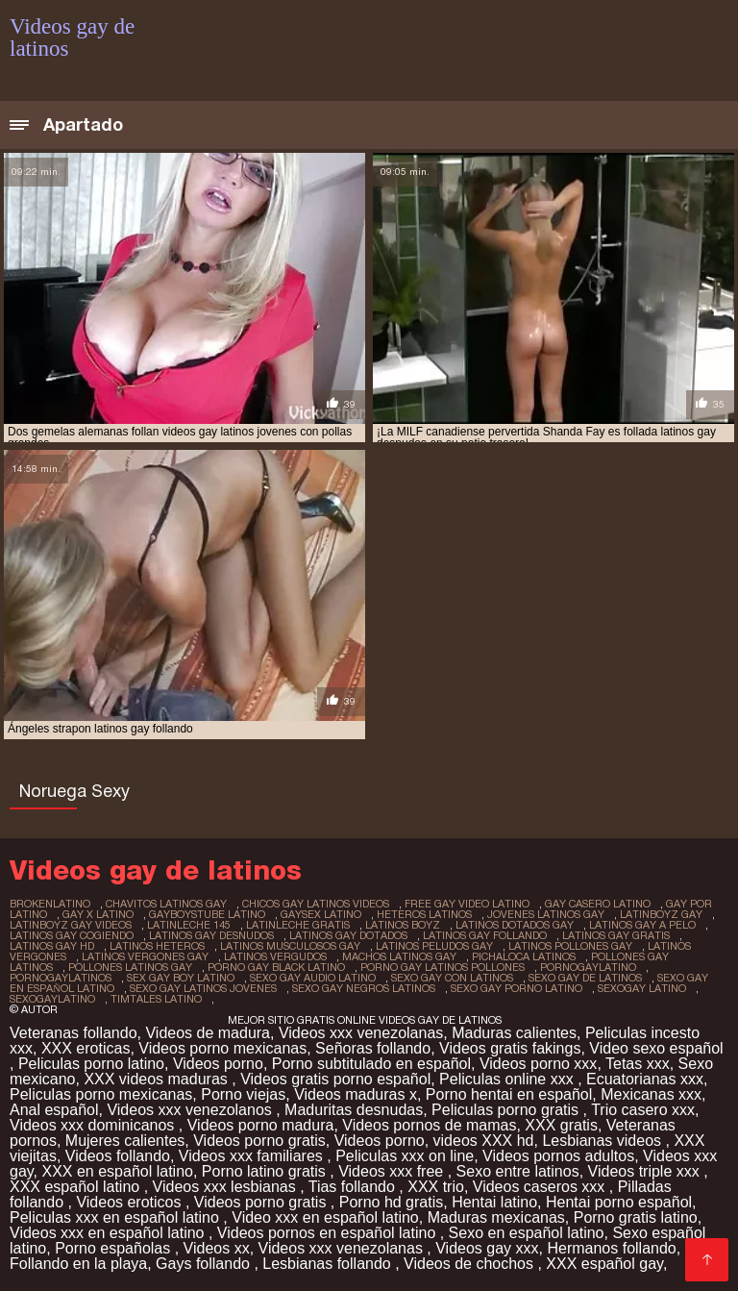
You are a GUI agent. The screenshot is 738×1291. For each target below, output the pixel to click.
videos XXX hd (483, 1140)
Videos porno (218, 1063)
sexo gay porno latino (516, 988)
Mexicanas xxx (651, 1094)
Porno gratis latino (636, 1217)
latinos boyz (402, 925)
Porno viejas (243, 1094)
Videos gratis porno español (335, 1079)
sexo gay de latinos (585, 977)
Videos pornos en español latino (328, 1233)
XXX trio (435, 1187)
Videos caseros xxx (541, 1187)
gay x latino (98, 914)
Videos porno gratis (259, 1140)
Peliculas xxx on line (404, 1156)
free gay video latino (467, 903)
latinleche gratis (298, 925)
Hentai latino (494, 1202)
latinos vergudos (275, 956)
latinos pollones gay (570, 946)
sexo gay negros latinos (363, 988)
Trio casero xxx (643, 1110)
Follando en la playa (78, 1263)
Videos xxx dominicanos (94, 1125)
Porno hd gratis (391, 1202)
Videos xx (217, 1248)
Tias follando (354, 1187)
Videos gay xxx (486, 1248)
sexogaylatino (52, 999)
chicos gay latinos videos (315, 903)
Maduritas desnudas (353, 1110)
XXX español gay (604, 1263)
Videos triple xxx (646, 1171)
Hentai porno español (619, 1202)
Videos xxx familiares (253, 1156)
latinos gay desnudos (211, 935)
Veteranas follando (73, 1033)
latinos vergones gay (145, 956)
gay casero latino (598, 903)
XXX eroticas (85, 1048)
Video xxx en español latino (325, 1217)
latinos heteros (157, 946)
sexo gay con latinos (452, 977)
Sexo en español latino (526, 1233)
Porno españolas (115, 1248)
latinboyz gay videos (71, 925)
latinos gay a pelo (642, 925)
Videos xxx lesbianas (227, 1187)
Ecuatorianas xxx (644, 1079)
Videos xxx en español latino (109, 1233)
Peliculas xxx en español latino (116, 1217)
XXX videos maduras (158, 1079)
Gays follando (205, 1263)
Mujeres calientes (125, 1140)
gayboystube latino (207, 914)
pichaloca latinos (524, 956)
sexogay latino (642, 988)
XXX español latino (77, 1187)
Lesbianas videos (603, 1140)
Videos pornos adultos (558, 1156)
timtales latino (156, 999)
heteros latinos (424, 914)
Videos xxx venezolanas (361, 1033)
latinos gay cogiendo (72, 935)
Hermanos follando (611, 1248)
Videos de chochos (470, 1263)
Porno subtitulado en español (371, 1063)
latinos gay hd (52, 946)
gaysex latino (321, 914)
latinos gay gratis (616, 935)
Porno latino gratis (266, 1171)
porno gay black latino (276, 967)
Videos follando (117, 1156)
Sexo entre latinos (517, 1171)
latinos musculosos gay (290, 946)
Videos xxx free (393, 1171)
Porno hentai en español (509, 1094)
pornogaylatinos (60, 977)
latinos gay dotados (348, 935)
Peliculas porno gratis (506, 1110)
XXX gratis (561, 1125)
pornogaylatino (588, 967)
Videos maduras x (355, 1094)
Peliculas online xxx (508, 1079)
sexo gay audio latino (313, 977)
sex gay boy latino (180, 977)
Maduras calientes (514, 1033)
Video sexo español (656, 1048)
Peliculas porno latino (91, 1063)
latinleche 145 (189, 925)
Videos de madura (207, 1033)
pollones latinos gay (130, 967)
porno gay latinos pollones (442, 967)
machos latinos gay (399, 956)
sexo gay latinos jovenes (203, 988)
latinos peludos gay (434, 946)
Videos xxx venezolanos (191, 1110)
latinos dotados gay (514, 925)
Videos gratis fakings (509, 1048)
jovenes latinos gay (545, 914)
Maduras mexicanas (496, 1217)
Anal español (54, 1110)
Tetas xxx (637, 1063)
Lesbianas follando (328, 1263)
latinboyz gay (661, 914)
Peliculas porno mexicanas (101, 1094)
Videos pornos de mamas (429, 1125)
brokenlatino (50, 903)
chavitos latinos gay (166, 903)
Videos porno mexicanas (222, 1048)
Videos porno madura (260, 1125)
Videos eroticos (130, 1202)
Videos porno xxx (538, 1063)
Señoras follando (372, 1048)
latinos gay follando (485, 935)
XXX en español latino (117, 1171)
